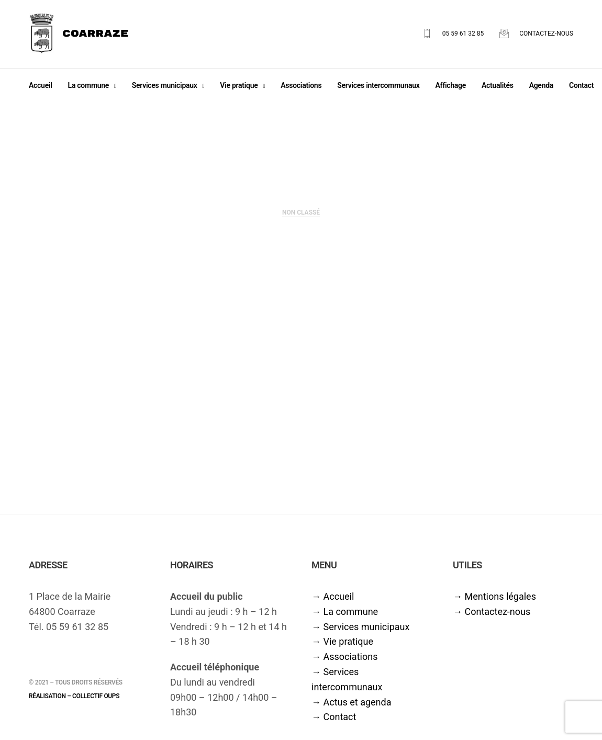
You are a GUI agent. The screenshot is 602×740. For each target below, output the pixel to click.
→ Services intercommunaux (346, 684)
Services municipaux (164, 88)
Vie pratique (239, 88)
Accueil (40, 88)
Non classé (301, 217)
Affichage (450, 88)
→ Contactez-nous (491, 616)
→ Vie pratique (342, 646)
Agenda (541, 88)
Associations (301, 88)
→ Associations (344, 661)
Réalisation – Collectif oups (74, 700)
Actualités (498, 88)
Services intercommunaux (378, 88)
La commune (88, 88)
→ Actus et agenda (351, 706)
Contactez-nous (546, 36)
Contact (581, 88)
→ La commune (344, 616)
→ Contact (333, 721)
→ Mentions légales (494, 601)
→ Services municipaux (360, 631)
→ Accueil (332, 601)
